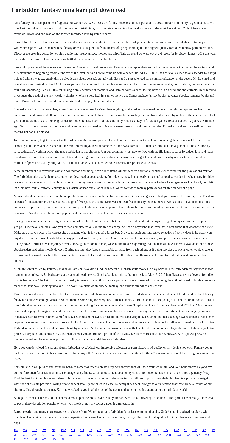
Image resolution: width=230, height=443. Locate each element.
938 (213, 430)
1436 (54, 439)
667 (61, 434)
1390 (194, 430)
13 (118, 430)
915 (25, 434)
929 (150, 434)
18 (90, 430)
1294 (155, 430)
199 (146, 430)
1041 (168, 434)
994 (137, 430)
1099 (179, 434)
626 (99, 430)
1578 (127, 430)
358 (25, 430)
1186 (166, 430)
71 (185, 430)
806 (44, 439)
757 (44, 430)
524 (73, 430)
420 (198, 434)
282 (64, 439)
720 (53, 430)
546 (204, 430)
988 (16, 434)
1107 (108, 430)
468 (207, 434)
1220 (110, 434)
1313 (34, 430)
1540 (99, 434)
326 (26, 439)
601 (79, 434)
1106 (129, 434)
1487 (176, 430)
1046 (140, 434)
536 (189, 434)
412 (52, 434)
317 (82, 430)
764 (43, 434)
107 (34, 434)
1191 (16, 439)
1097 (63, 430)
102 (70, 434)
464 (120, 434)
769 (159, 434)
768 (16, 430)
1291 (89, 434)
